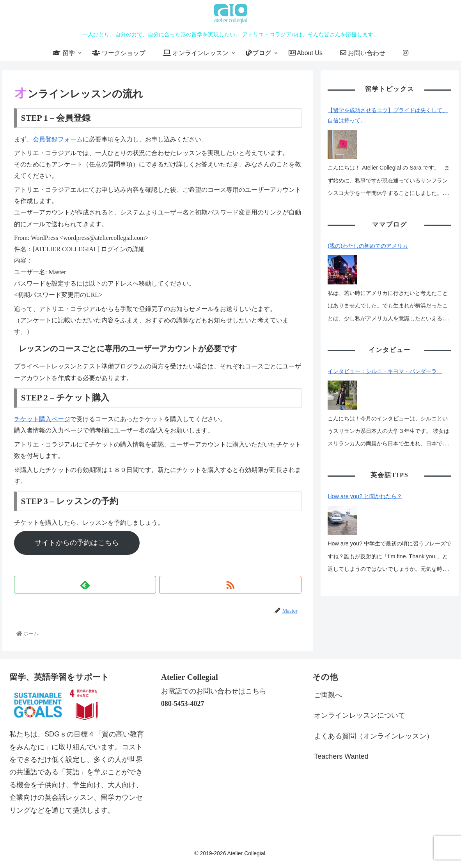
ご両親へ (328, 695)
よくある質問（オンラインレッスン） (373, 736)
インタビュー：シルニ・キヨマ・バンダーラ (385, 342)
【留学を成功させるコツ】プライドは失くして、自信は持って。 (388, 115)
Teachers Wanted (341, 756)
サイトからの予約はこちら (87, 543)
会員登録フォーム (58, 139)
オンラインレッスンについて (359, 715)
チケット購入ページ (42, 419)
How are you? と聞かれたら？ (365, 453)
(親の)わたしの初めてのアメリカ (368, 231)
